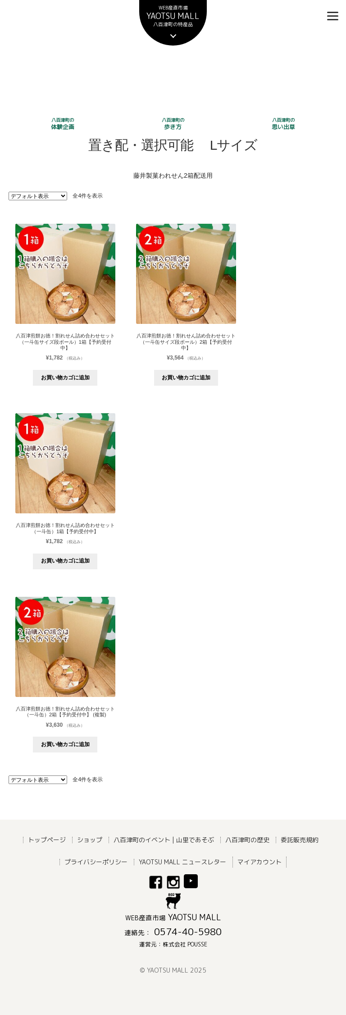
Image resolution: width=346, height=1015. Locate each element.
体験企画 (62, 124)
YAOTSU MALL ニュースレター (182, 861)
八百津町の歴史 (247, 839)
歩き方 (173, 124)
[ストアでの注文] (38, 196)
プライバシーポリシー (95, 861)
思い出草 (283, 124)
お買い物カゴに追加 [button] (65, 377)
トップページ (47, 839)
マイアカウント (259, 861)
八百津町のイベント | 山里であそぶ (164, 839)
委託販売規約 (300, 839)
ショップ (89, 839)
